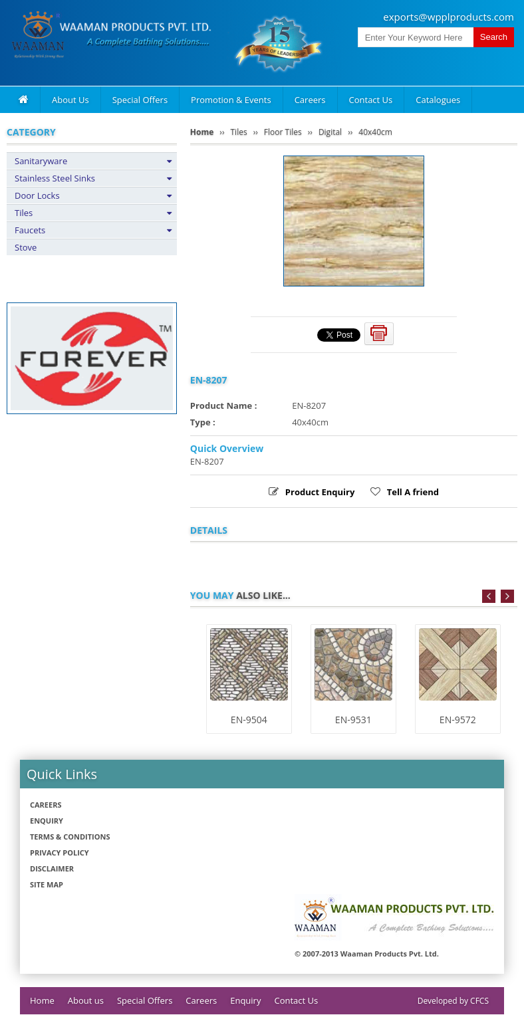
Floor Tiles (283, 132)
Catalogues (438, 100)
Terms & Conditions (70, 837)
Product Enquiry (319, 492)
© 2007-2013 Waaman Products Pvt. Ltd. (367, 954)
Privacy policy (59, 852)
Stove (26, 247)
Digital (330, 132)
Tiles (24, 213)
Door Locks (37, 195)
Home (201, 132)
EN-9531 (353, 719)
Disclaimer (52, 868)
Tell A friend (413, 492)
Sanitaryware (41, 161)
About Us (70, 100)
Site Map (46, 884)
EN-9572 (458, 719)
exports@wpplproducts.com (448, 16)
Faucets (30, 230)
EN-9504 (249, 719)
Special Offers (140, 100)
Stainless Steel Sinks (55, 178)
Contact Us (371, 100)
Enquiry (46, 821)
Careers (310, 100)
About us (86, 1000)
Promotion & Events (231, 100)
